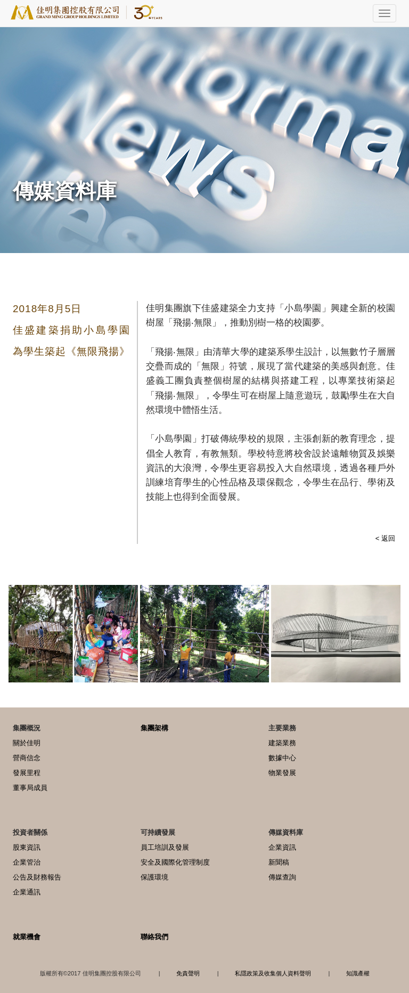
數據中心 (282, 758)
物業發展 (282, 773)
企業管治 (26, 862)
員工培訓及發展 (165, 847)
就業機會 (26, 937)
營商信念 (26, 758)
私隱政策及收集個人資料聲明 (273, 973)
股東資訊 (26, 847)
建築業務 (282, 743)
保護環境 (154, 877)
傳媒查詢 (282, 877)
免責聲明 (188, 973)
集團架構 (154, 728)
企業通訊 (26, 892)
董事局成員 (30, 788)
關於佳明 (26, 743)
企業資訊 (282, 847)
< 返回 (385, 538)
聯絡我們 (154, 937)
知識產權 (358, 973)
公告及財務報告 (37, 877)
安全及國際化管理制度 (175, 862)
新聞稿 (278, 862)
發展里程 (26, 773)
